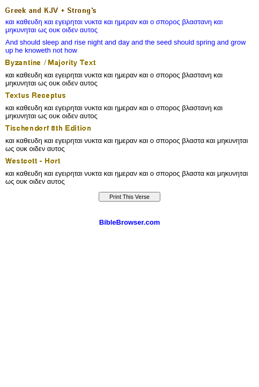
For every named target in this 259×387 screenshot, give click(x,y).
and (66, 42)
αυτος (89, 30)
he (19, 50)
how (70, 50)
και (9, 22)
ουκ (54, 30)
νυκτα (93, 22)
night (94, 42)
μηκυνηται (20, 30)
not (57, 50)
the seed (158, 42)
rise (80, 42)
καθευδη (29, 22)
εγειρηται (69, 22)
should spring (194, 42)
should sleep (39, 42)
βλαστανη (197, 22)
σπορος (168, 22)
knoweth (37, 50)
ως (42, 30)
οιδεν (70, 30)
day (123, 42)
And (11, 42)
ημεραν (126, 22)
